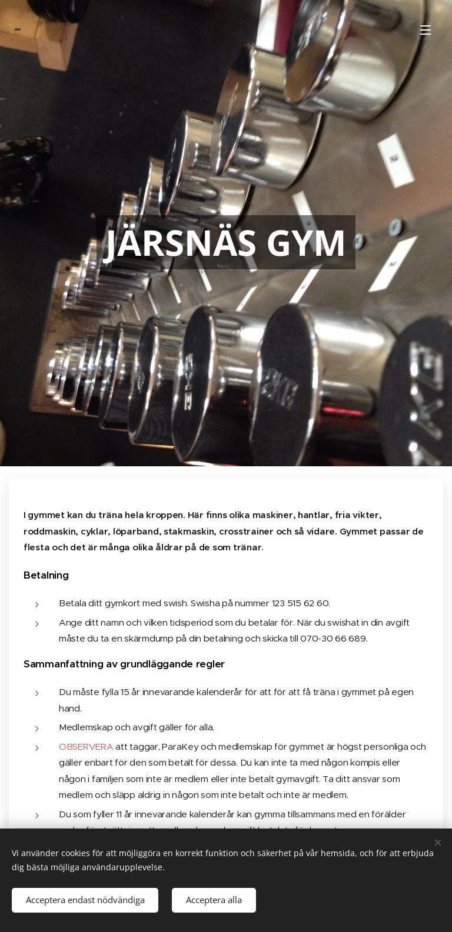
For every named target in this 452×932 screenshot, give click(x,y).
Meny (425, 30)
